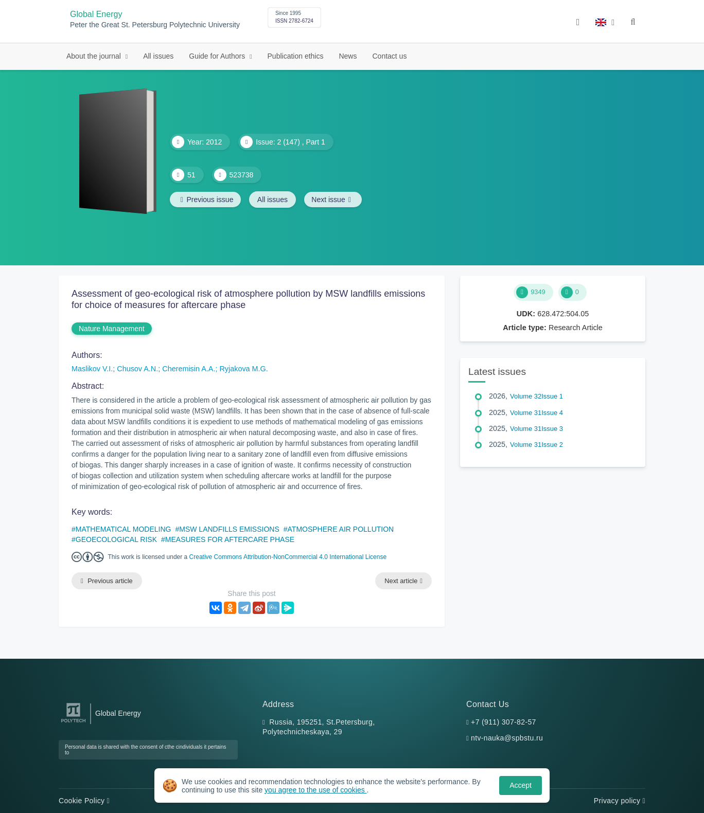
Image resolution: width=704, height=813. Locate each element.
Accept (520, 785)
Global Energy (96, 14)
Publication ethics (296, 56)
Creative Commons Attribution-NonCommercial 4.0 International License (288, 557)
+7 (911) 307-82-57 (503, 722)
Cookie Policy (84, 801)
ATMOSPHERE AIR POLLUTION (341, 529)
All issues (158, 56)
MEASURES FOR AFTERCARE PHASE (229, 539)
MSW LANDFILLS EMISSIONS (229, 529)
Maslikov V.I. (92, 369)
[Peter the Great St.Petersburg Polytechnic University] (73, 722)
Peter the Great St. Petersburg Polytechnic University (155, 25)
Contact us (389, 56)
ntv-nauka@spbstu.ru (507, 738)
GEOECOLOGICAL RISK (116, 539)
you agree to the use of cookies (315, 790)
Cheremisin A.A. (188, 369)
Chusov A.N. (137, 369)
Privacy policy (619, 801)
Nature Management (112, 328)
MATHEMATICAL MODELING (123, 529)
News (348, 56)
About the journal (94, 56)
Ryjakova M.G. (243, 369)
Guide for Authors (218, 56)
